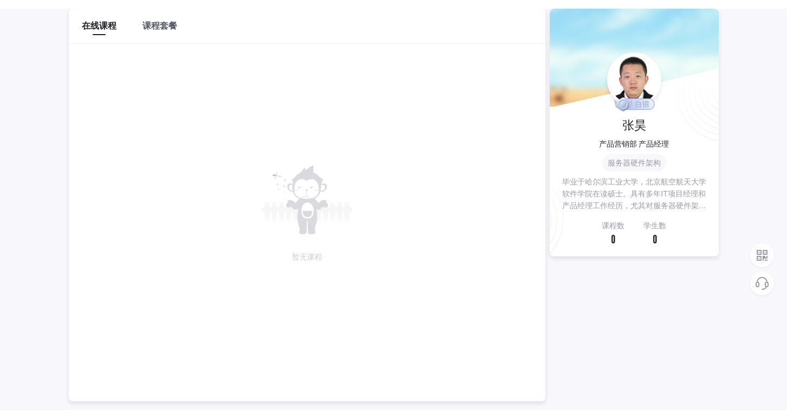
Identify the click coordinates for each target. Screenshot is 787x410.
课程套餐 (159, 25)
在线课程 (99, 25)
